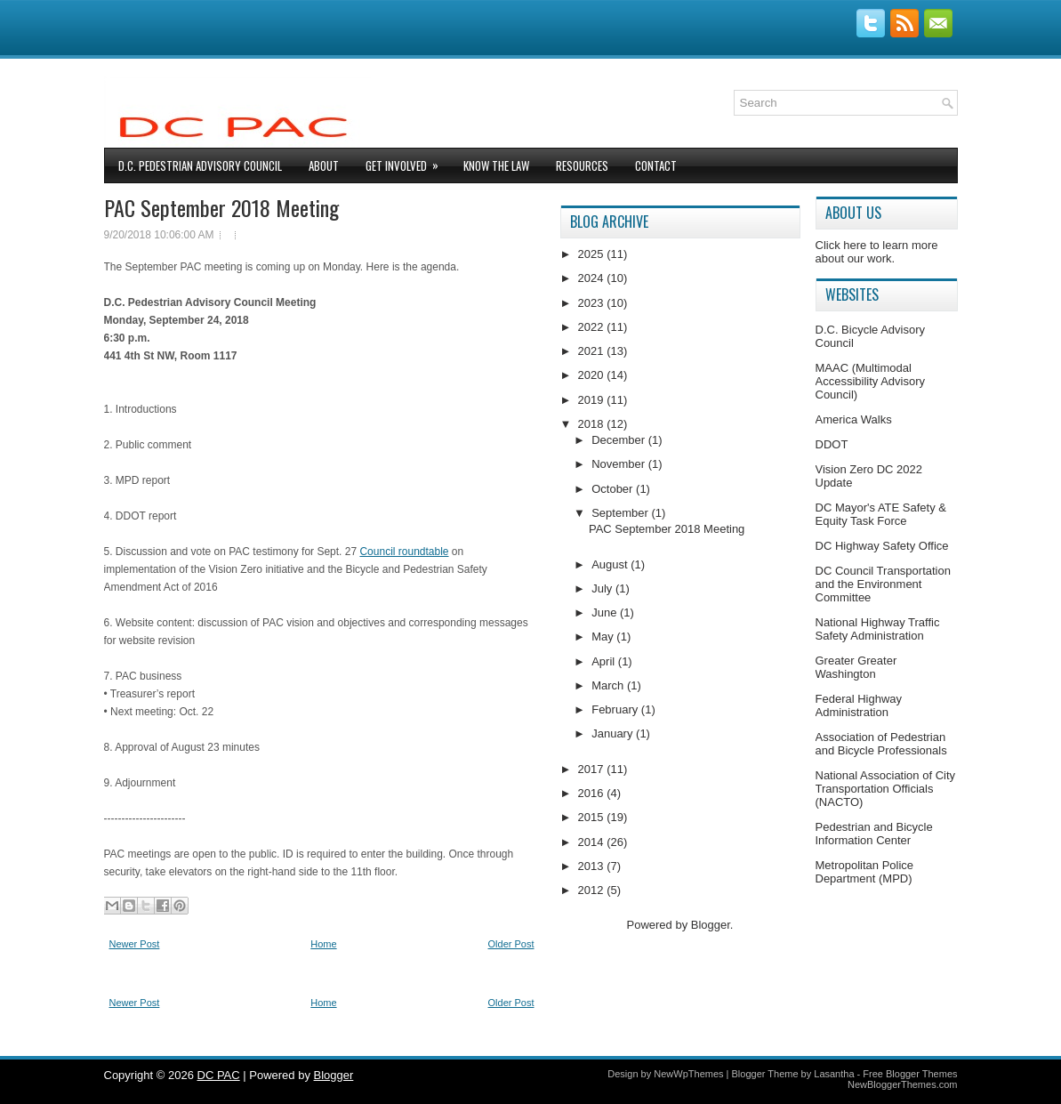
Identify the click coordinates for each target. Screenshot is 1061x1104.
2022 (592, 327)
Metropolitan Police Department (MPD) (865, 871)
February (616, 709)
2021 (592, 351)
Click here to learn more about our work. (877, 251)
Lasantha (834, 1073)
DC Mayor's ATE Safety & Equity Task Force (881, 514)
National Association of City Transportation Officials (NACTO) (886, 789)
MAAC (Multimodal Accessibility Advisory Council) (871, 381)
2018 (592, 424)
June (605, 612)
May (603, 636)
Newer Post (134, 944)
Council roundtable (403, 551)
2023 (592, 303)
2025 (592, 254)
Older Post (511, 944)
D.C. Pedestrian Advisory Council (200, 165)
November (619, 464)
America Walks (854, 419)
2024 (592, 278)
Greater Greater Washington (856, 667)
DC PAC (218, 1075)
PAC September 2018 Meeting (221, 207)
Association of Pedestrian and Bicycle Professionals (881, 743)
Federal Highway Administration (859, 705)
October (613, 489)
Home (323, 944)
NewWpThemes (688, 1073)
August (611, 564)
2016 (592, 793)
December (619, 440)
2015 (592, 817)
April (604, 661)
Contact (656, 165)
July (603, 588)
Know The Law (496, 165)
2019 (592, 400)
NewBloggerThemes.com (903, 1084)
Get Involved (408, 161)
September (621, 513)
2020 (592, 375)
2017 (592, 769)
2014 (592, 842)
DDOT (832, 444)
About (324, 165)
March (609, 685)
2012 (592, 890)
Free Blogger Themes (910, 1073)
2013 (592, 866)
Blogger (710, 924)
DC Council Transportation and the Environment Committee (883, 584)
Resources (582, 165)
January (613, 733)
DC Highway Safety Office (882, 545)
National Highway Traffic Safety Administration (878, 629)
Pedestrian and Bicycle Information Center (874, 833)
